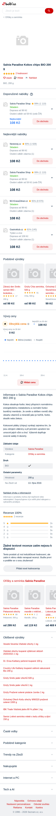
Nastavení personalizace (19, 804)
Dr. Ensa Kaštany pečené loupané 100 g (22, 661)
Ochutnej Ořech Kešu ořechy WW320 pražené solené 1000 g (25, 700)
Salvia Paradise (35, 449)
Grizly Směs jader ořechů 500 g (18, 678)
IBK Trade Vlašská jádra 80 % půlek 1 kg (23, 709)
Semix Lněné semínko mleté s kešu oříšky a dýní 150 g (26, 717)
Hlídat (18, 78)
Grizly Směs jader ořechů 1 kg (17, 685)
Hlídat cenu (28, 382)
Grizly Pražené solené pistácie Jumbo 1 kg (23, 692)
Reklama (17, 807)
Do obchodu (42, 121)
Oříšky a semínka (13, 17)
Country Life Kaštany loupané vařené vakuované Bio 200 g (26, 669)
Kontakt (28, 807)
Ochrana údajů (34, 801)
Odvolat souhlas (41, 804)
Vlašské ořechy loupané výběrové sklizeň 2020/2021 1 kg (23, 652)
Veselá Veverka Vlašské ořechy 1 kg (20, 644)
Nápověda (19, 801)
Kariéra (39, 807)
